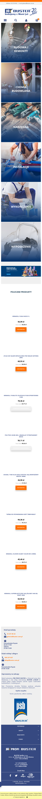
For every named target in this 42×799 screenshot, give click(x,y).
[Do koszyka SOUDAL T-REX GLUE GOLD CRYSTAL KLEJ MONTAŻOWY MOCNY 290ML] (20, 488)
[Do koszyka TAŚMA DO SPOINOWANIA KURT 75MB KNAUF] (20, 527)
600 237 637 (9, 657)
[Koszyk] (36, 20)
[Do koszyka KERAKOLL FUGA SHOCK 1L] (20, 329)
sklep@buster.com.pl (12, 660)
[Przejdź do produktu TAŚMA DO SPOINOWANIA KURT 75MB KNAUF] (21, 505)
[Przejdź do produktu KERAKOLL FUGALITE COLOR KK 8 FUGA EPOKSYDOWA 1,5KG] (21, 386)
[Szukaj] (16, 20)
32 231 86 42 (14, 3)
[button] (5, 20)
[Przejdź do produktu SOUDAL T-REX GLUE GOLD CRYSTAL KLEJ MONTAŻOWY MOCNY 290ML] (21, 466)
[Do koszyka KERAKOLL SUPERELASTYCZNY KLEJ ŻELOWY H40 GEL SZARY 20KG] (20, 606)
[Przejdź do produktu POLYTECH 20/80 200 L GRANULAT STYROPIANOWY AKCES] (21, 426)
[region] (21, 273)
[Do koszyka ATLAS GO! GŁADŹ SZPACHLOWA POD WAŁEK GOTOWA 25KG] (20, 369)
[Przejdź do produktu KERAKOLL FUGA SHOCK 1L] (21, 307)
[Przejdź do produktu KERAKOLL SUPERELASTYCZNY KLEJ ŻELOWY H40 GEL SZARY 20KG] (21, 584)
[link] (21, 271)
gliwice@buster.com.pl (28, 3)
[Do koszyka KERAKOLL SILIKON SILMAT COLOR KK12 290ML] (20, 567)
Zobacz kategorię (21, 42)
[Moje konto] (26, 20)
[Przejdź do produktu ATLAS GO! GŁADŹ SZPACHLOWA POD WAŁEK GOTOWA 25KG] (21, 347)
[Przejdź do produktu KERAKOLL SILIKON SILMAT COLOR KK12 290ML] (21, 545)
